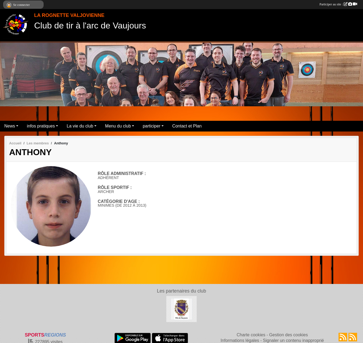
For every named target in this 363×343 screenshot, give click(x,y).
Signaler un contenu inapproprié (293, 340)
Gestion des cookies (288, 335)
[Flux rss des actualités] (343, 337)
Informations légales (240, 340)
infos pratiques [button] (41, 126)
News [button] (9, 126)
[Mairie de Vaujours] (181, 308)
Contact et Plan (187, 126)
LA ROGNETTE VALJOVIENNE (69, 15)
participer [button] (151, 126)
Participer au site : (338, 4)
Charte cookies (251, 335)
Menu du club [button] (118, 126)
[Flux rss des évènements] (352, 337)
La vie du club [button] (80, 126)
